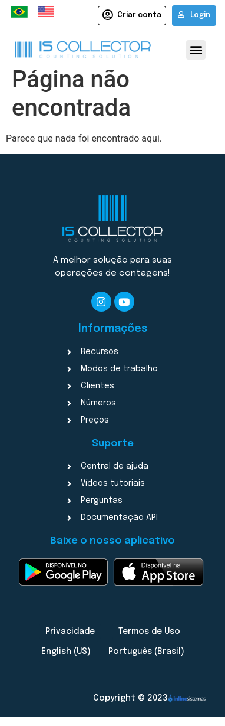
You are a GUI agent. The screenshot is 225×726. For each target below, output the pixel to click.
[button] (196, 50)
